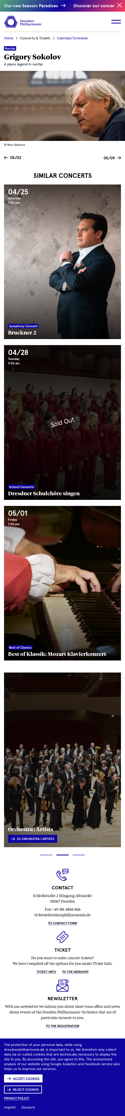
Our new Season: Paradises (33, 6)
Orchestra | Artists (30, 829)
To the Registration (62, 1026)
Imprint (10, 1107)
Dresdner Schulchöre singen (44, 493)
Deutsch (28, 1107)
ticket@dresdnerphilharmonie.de (62, 914)
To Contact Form (62, 923)
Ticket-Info (46, 971)
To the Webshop (75, 971)
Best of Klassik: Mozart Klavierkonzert (57, 653)
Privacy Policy (16, 1098)
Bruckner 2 (22, 332)
